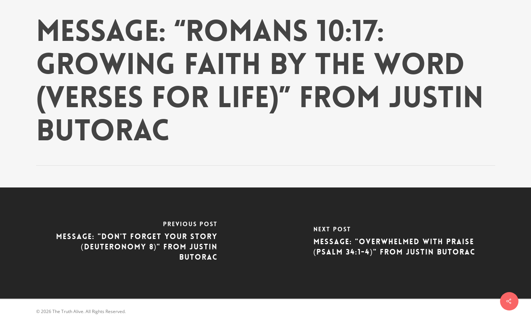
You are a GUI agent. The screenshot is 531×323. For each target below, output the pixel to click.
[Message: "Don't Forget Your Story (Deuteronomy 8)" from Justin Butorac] (133, 243)
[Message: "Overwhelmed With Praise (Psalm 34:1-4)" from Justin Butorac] (398, 243)
